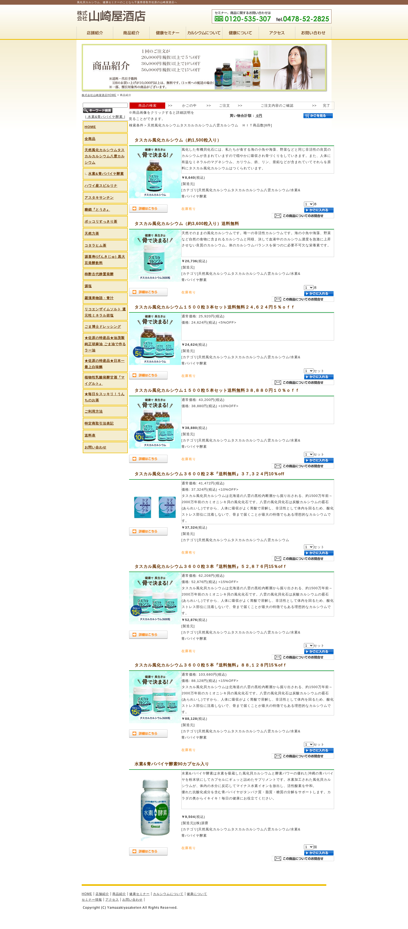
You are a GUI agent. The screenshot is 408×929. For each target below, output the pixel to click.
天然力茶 (92, 233)
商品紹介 (119, 894)
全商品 (90, 139)
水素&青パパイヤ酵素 (105, 117)
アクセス (112, 899)
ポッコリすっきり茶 (101, 221)
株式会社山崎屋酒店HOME (99, 95)
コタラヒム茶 (95, 245)
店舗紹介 (102, 894)
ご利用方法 (94, 411)
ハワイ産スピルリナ (101, 186)
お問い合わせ (95, 447)
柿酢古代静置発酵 (99, 274)
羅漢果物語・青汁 (99, 298)
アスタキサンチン (99, 198)
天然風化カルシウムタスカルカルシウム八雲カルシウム (105, 156)
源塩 (88, 286)
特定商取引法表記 (99, 423)
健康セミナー (139, 894)
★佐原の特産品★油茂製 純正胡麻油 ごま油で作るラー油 (105, 344)
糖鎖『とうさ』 (97, 210)
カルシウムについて (168, 894)
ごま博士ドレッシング (103, 327)
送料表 (90, 435)
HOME (90, 127)
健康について (197, 894)
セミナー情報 (92, 899)
